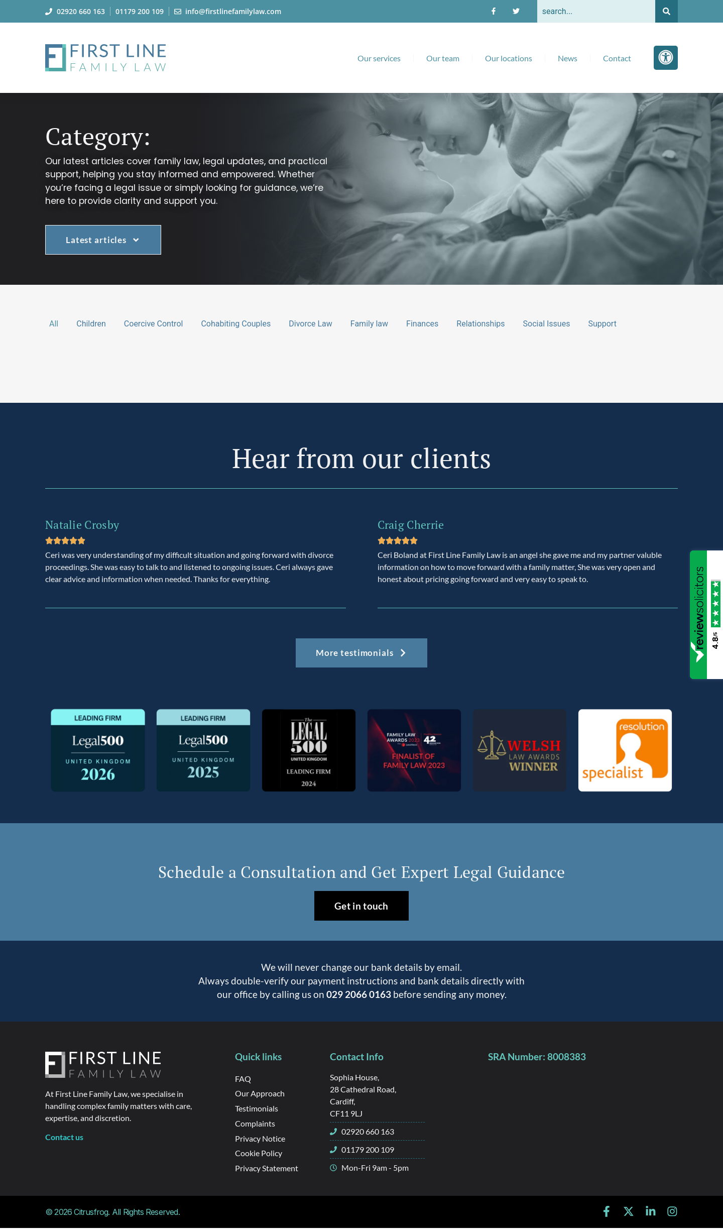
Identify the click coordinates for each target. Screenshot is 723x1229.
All (53, 323)
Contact (617, 58)
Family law (369, 323)
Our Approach (260, 1093)
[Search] (666, 11)
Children (91, 323)
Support (602, 323)
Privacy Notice (260, 1139)
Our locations (508, 58)
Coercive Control (153, 323)
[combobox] (596, 11)
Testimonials (256, 1108)
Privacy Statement (266, 1169)
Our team (442, 58)
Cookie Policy (258, 1154)
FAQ (243, 1078)
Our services (379, 58)
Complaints (255, 1124)
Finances (422, 323)
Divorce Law (310, 323)
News (567, 58)
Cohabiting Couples (236, 323)
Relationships (480, 323)
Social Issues (546, 323)
